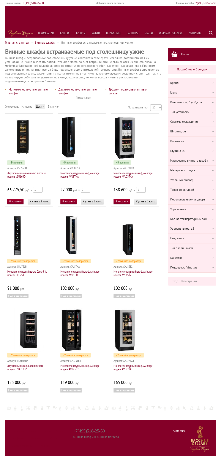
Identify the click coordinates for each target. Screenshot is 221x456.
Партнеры (133, 33)
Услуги (96, 33)
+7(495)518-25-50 (89, 431)
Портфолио (113, 33)
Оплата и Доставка (171, 33)
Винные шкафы (45, 42)
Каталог (65, 33)
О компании (46, 33)
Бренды (80, 33)
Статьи (149, 33)
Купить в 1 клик (39, 201)
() (33, 3)
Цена (40, 106)
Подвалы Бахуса (20, 33)
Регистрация (189, 281)
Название (27, 106)
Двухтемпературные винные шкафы (77, 91)
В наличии (53, 106)
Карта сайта (179, 430)
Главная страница (17, 42)
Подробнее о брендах (192, 69)
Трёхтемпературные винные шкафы (128, 91)
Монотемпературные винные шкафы (28, 91)
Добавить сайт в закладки (110, 3)
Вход (175, 281)
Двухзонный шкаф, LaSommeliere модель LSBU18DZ (25, 367)
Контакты (195, 33)
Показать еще (83, 97)
